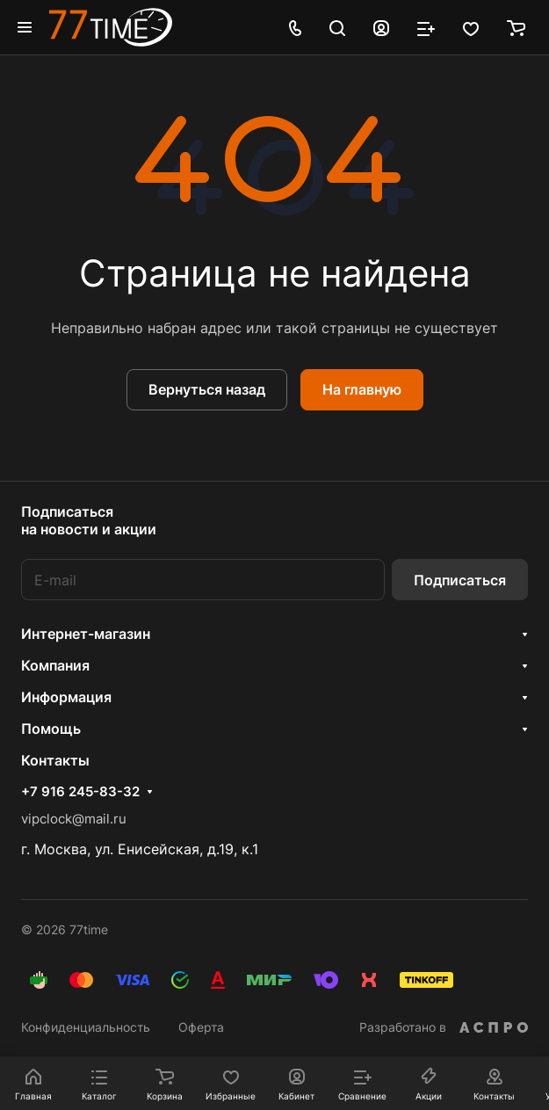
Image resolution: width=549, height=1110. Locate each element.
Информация (66, 697)
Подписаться (460, 580)
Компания (55, 665)
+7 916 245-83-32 (80, 792)
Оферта (201, 1026)
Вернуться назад (206, 389)
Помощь (51, 728)
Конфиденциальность (85, 1026)
